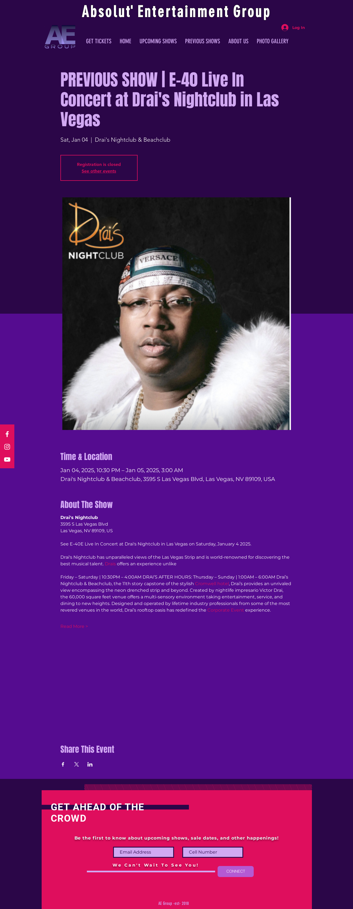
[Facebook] (7, 434)
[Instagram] (7, 447)
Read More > (74, 626)
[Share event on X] (76, 764)
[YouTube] (7, 459)
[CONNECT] (236, 871)
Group (252, 12)
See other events (99, 171)
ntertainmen (184, 12)
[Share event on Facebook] (63, 764)
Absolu (104, 12)
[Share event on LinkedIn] (90, 764)
